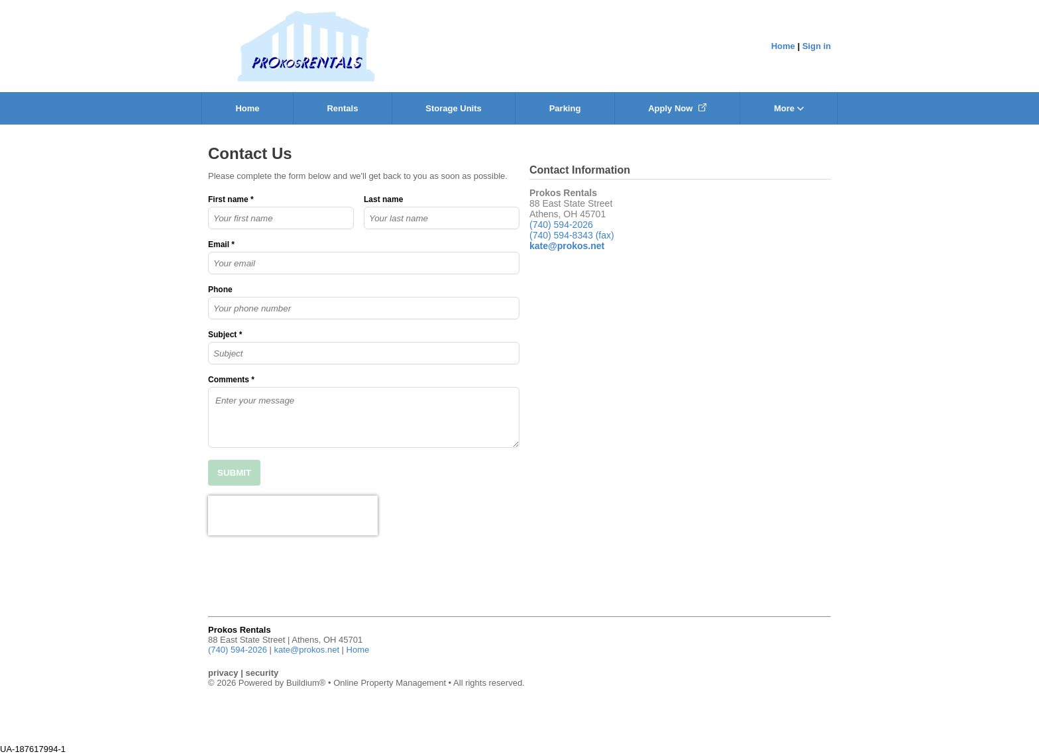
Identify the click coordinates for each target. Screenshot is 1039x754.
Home (783, 46)
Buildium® (305, 683)
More (789, 108)
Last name (383, 199)
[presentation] (293, 515)
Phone (220, 289)
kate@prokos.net (306, 650)
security (261, 673)
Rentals (342, 108)
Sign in (816, 46)
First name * (231, 199)
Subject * (225, 334)
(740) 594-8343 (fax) (571, 235)
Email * (221, 244)
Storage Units (453, 108)
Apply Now (677, 108)
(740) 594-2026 (561, 224)
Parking (565, 108)
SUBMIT (234, 473)
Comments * (231, 379)
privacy (223, 673)
